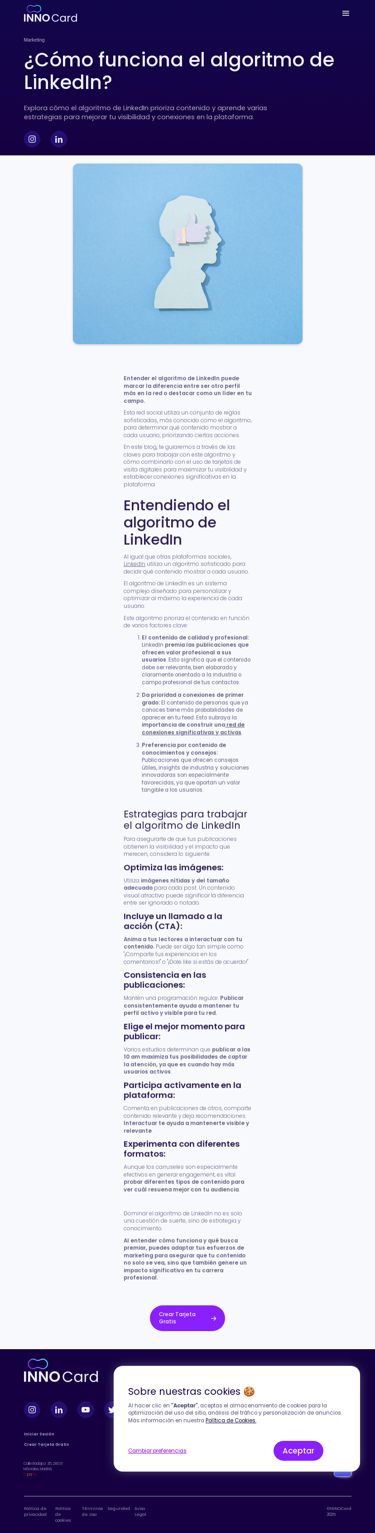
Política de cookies (63, 1514)
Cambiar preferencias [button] (157, 1450)
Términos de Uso (92, 1511)
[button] (346, 13)
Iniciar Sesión (39, 1434)
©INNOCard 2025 (339, 1511)
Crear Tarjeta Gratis (46, 1444)
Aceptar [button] (298, 1450)
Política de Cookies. (231, 1420)
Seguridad (119, 1508)
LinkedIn (134, 566)
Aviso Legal (140, 1511)
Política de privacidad (35, 1511)
